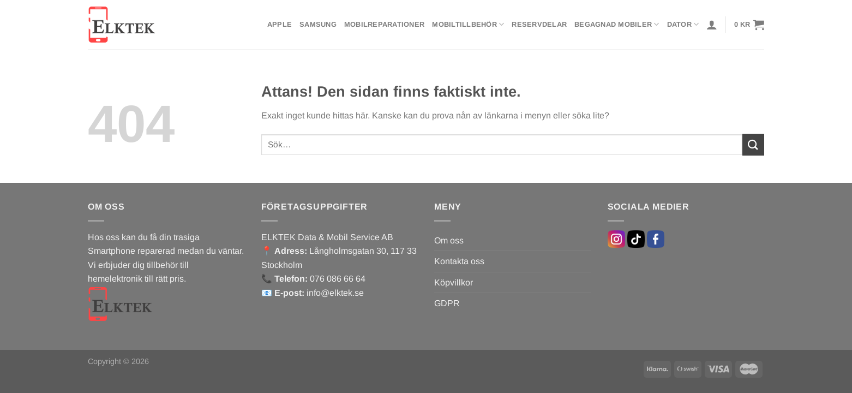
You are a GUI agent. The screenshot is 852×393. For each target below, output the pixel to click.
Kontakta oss (459, 261)
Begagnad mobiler (616, 24)
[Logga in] (711, 25)
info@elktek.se (335, 292)
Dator (683, 24)
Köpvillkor (453, 282)
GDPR (447, 303)
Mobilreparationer (384, 24)
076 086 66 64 (337, 278)
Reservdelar (539, 24)
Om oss (449, 240)
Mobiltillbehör (468, 24)
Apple (279, 24)
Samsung (318, 24)
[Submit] (753, 144)
